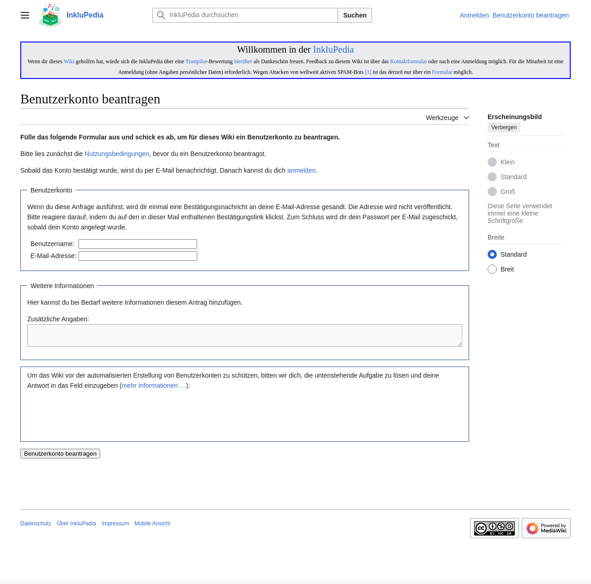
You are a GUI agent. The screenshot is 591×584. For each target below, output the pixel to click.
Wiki (69, 61)
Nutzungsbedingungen (116, 153)
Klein (508, 162)
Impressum (115, 527)
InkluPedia (333, 49)
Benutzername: (52, 243)
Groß (508, 192)
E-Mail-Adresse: (53, 255)
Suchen (355, 15)
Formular (442, 72)
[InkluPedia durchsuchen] (245, 15)
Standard (514, 177)
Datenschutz (35, 527)
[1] (368, 72)
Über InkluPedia (76, 527)
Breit (507, 269)
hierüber (243, 61)
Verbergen (504, 128)
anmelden (301, 170)
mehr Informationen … (154, 389)
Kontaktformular (408, 61)
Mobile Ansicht (152, 527)
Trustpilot (196, 61)
